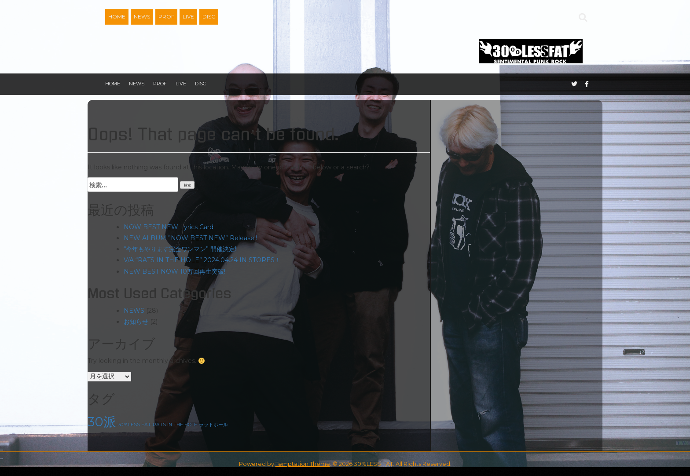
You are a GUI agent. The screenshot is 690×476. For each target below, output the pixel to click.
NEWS (142, 16)
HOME (116, 16)
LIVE (188, 16)
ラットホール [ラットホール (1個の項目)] (213, 425)
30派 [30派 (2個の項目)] (102, 421)
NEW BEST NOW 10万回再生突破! (174, 271)
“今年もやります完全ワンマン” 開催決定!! (181, 249)
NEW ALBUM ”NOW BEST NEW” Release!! (190, 238)
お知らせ (136, 322)
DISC (208, 16)
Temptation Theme (302, 463)
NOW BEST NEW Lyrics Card (168, 227)
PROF (166, 16)
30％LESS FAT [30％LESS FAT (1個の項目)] (134, 425)
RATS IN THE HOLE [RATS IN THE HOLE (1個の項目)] (175, 425)
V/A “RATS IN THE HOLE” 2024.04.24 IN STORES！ (202, 260)
